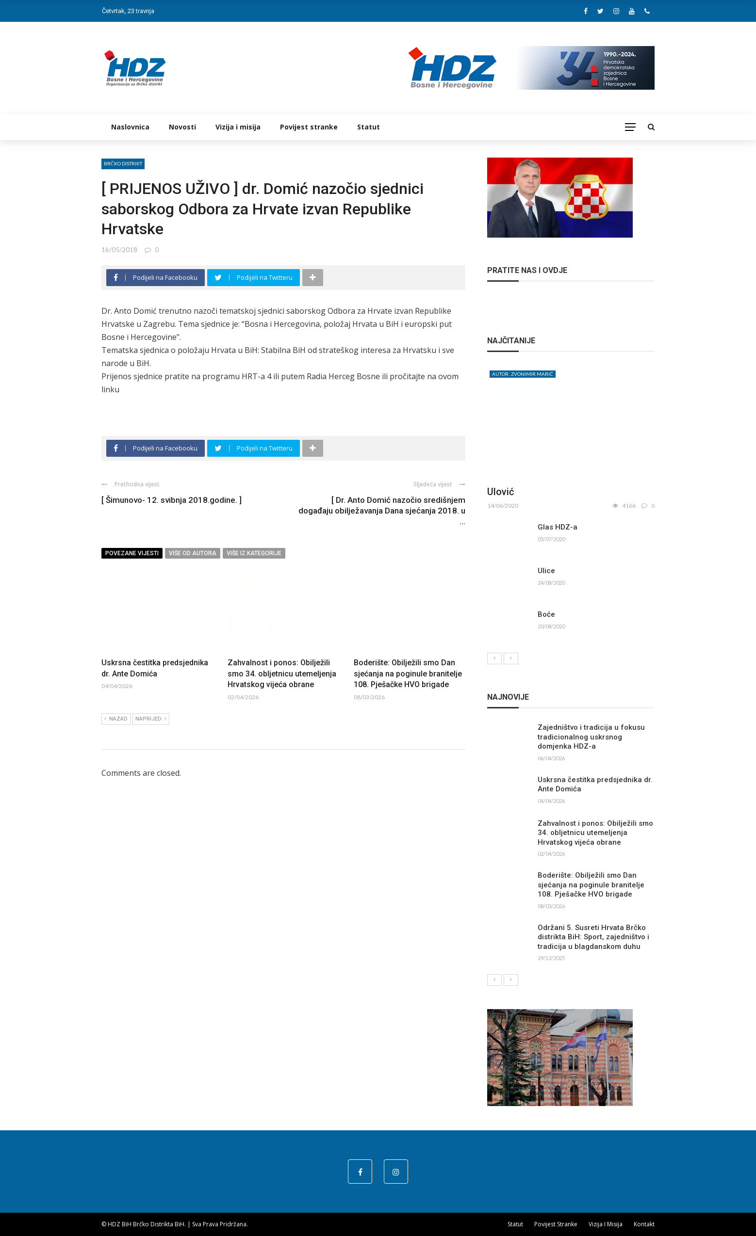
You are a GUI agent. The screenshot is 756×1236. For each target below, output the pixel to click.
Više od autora (192, 553)
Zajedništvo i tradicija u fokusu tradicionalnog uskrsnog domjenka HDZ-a (591, 737)
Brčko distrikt (123, 163)
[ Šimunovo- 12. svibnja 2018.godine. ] (171, 500)
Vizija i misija (238, 126)
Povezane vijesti (132, 553)
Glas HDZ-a (557, 527)
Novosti (182, 126)
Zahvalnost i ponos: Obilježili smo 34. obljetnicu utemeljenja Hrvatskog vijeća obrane (282, 673)
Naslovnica (130, 126)
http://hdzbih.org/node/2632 (153, 402)
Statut (368, 126)
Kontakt (644, 1224)
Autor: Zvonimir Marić (522, 374)
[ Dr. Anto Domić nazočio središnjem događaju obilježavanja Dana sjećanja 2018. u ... (381, 510)
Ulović (500, 492)
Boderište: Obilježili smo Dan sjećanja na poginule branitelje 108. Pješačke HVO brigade (408, 673)
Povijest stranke (309, 126)
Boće (546, 614)
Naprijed (150, 719)
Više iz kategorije (254, 553)
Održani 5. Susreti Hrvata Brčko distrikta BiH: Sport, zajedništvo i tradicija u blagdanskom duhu (593, 937)
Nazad (116, 719)
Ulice (546, 570)
